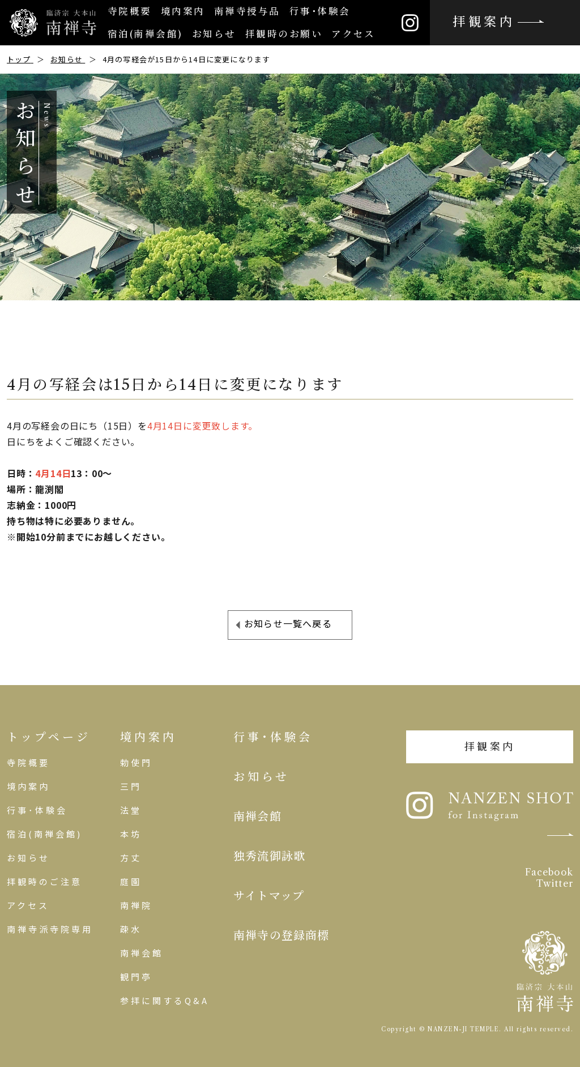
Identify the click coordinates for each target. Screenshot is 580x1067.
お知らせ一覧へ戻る (288, 623)
